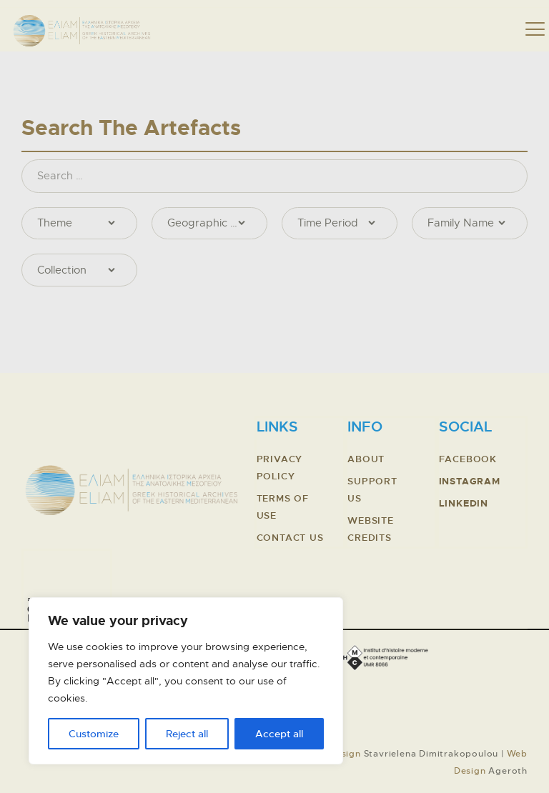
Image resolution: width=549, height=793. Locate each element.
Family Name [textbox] (460, 222)
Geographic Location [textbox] (204, 222)
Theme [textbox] (54, 222)
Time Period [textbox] (327, 222)
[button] (535, 30)
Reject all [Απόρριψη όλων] (187, 733)
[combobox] (79, 223)
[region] (186, 680)
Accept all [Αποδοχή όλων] (279, 733)
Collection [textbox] (61, 270)
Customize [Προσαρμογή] (94, 733)
